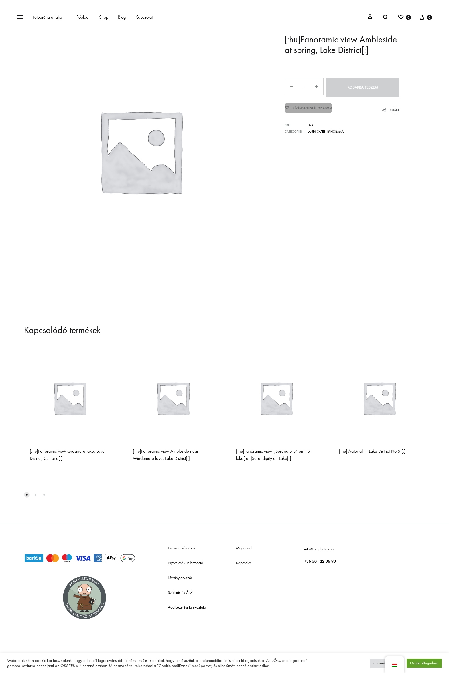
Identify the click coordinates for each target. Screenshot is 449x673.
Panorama (335, 130)
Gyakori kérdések (182, 548)
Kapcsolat (144, 17)
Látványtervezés (180, 577)
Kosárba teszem (363, 86)
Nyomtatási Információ (185, 562)
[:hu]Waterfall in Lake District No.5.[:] (372, 451)
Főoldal (82, 17)
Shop (103, 17)
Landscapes (317, 130)
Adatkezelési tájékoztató (187, 607)
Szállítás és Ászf (180, 592)
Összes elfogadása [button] (424, 663)
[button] (27, 495)
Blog (122, 17)
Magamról (244, 548)
